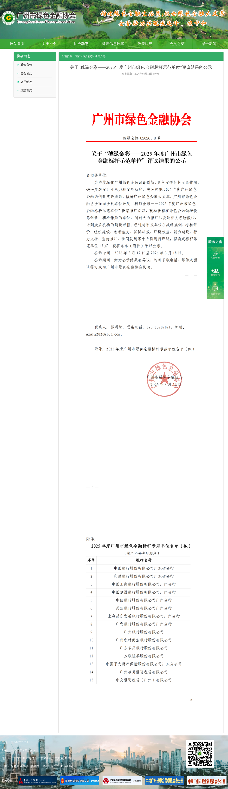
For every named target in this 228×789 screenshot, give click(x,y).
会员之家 (177, 44)
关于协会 (49, 44)
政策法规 (145, 44)
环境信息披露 (113, 44)
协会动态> (88, 56)
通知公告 (26, 64)
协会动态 (81, 44)
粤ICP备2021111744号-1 (58, 766)
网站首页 (17, 44)
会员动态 (26, 82)
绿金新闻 (209, 44)
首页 (77, 56)
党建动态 (26, 90)
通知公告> (101, 56)
